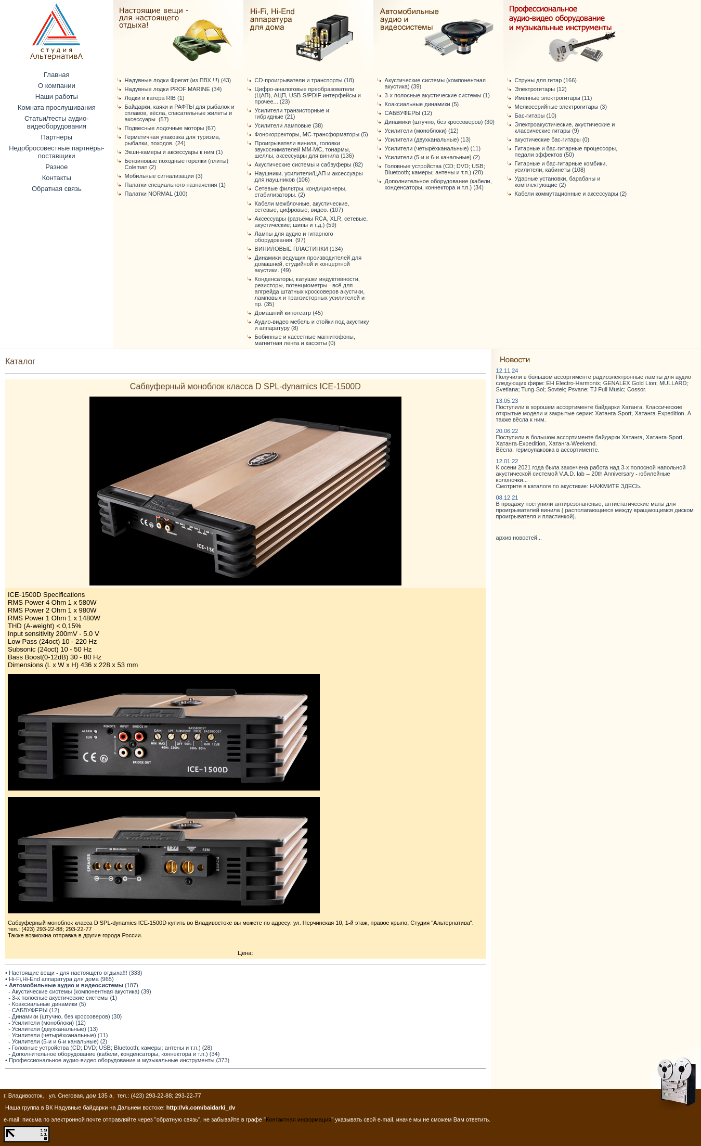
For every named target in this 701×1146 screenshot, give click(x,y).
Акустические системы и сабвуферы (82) (309, 164)
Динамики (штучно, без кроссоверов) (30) (440, 122)
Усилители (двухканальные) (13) (428, 139)
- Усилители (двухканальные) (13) (53, 1029)
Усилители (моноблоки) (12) (422, 131)
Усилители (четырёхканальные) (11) (433, 148)
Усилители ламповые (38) (289, 125)
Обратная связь (57, 189)
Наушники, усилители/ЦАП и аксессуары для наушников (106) (309, 176)
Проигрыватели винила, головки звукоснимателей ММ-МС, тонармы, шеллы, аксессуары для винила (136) (304, 149)
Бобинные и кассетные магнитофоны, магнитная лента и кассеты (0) (305, 340)
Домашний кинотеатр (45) (289, 313)
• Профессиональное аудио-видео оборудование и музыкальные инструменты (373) (117, 1060)
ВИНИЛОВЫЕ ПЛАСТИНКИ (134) (299, 249)
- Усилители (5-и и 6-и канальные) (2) (57, 1041)
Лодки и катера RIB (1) (155, 98)
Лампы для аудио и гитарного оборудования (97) (294, 237)
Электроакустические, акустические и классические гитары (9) (565, 127)
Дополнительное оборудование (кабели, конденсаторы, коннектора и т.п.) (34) (438, 184)
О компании (56, 86)
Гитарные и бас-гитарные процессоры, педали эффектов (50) (566, 151)
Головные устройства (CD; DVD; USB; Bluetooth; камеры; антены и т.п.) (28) (435, 169)
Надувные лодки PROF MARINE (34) (173, 89)
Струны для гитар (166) (546, 80)
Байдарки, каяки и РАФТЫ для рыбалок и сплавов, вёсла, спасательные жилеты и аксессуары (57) (180, 113)
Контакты (56, 178)
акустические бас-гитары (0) (552, 139)
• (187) (71, 985)
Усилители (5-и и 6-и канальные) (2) (432, 157)
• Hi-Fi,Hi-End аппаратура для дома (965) (59, 979)
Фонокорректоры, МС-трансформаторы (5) (311, 134)
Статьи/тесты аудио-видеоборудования (56, 122)
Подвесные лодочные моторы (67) (170, 128)
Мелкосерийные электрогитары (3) (561, 107)
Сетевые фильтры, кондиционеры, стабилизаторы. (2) (301, 191)
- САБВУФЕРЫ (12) (33, 1010)
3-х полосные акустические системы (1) (437, 95)
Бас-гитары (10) (535, 115)
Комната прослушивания (57, 107)
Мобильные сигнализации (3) (164, 176)
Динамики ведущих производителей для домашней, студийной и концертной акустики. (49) (308, 263)
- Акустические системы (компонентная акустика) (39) (79, 991)
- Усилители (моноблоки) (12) (47, 1023)
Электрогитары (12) (541, 89)
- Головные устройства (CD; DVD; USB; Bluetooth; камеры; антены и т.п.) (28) (110, 1048)
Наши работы (56, 96)
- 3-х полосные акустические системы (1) (62, 998)
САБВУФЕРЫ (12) (408, 113)
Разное (56, 167)
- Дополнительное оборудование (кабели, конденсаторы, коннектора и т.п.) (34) (113, 1054)
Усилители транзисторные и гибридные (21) (292, 113)
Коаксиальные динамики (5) (422, 104)
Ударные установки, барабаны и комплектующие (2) (558, 181)
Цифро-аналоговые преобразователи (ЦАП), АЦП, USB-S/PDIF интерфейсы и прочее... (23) (308, 95)
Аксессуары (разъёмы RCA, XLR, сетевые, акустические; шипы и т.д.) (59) (311, 221)
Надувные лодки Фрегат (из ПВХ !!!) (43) (178, 80)
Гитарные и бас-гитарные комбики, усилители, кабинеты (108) (561, 166)
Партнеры (56, 137)
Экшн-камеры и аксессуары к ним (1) (174, 152)
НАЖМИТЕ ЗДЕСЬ (615, 486)
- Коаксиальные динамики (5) (47, 1004)
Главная (56, 75)
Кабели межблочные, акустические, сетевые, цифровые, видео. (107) (302, 206)
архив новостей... (519, 537)
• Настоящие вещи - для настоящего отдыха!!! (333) (73, 973)
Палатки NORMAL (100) (156, 193)
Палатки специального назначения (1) (175, 185)
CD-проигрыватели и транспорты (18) (304, 80)
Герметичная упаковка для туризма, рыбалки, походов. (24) (172, 140)
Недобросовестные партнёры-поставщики (56, 152)
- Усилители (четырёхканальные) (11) (58, 1035)
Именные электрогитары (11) (553, 98)
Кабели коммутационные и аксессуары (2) (571, 193)
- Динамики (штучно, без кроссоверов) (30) (65, 1016)
